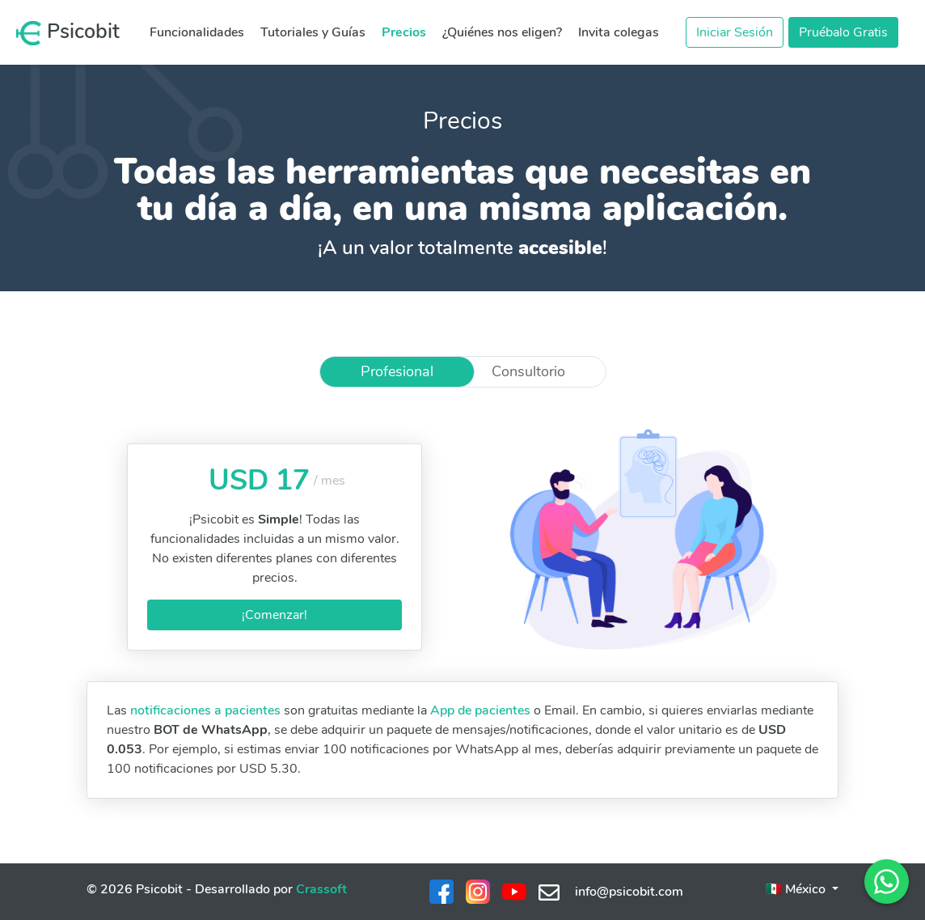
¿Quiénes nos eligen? (502, 32)
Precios (404, 32)
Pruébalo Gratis (843, 32)
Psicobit (68, 31)
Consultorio (528, 371)
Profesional (397, 371)
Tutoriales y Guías (312, 32)
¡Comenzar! (274, 615)
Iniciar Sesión (734, 32)
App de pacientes (480, 710)
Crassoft (321, 889)
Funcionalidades (197, 32)
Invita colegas (618, 32)
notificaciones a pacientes (205, 710)
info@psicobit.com (611, 892)
